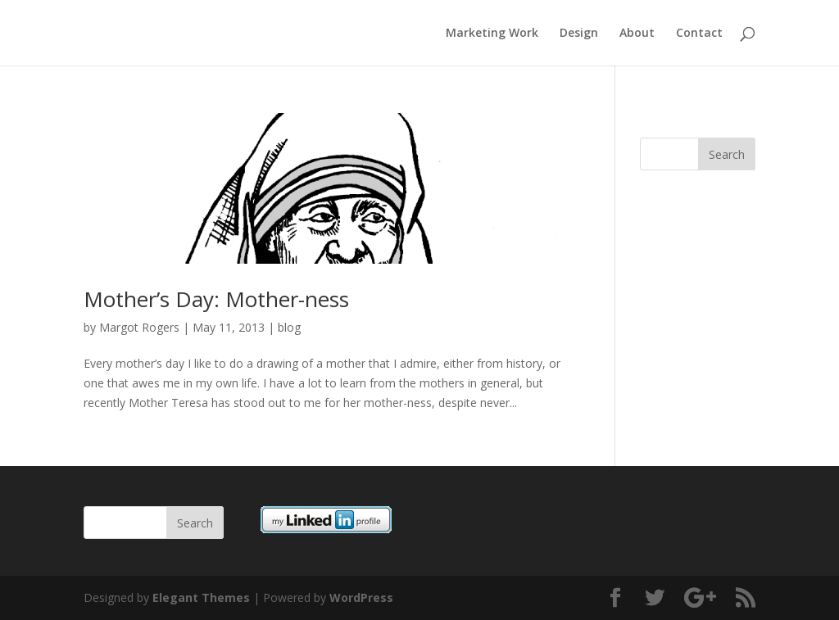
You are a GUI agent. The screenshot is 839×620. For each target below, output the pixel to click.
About (637, 33)
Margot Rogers (139, 327)
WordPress (361, 597)
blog (289, 327)
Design (579, 33)
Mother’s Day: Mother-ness (216, 299)
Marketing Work (492, 33)
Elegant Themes (201, 597)
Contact (699, 33)
